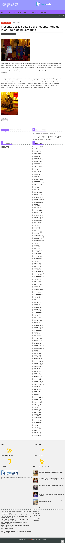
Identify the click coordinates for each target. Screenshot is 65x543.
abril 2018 (36, 283)
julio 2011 (36, 406)
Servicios (35, 12)
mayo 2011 (36, 409)
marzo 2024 (37, 173)
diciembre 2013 (37, 361)
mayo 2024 (36, 171)
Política (35, 515)
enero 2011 (36, 415)
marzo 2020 (37, 248)
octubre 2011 (37, 401)
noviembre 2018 (37, 273)
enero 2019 (36, 270)
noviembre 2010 (37, 419)
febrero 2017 (37, 304)
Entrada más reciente (6, 125)
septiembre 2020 (38, 240)
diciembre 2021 (37, 215)
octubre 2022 (37, 201)
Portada (35, 517)
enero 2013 (36, 378)
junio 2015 (36, 333)
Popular (12, 130)
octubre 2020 (37, 238)
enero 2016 (36, 324)
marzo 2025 (37, 155)
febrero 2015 (37, 340)
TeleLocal (35, 520)
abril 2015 (36, 337)
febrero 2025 (37, 156)
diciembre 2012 (37, 379)
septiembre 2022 (38, 202)
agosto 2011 (36, 404)
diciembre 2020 (37, 235)
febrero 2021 (37, 232)
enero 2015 (36, 342)
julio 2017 (36, 296)
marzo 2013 (36, 375)
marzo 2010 (36, 432)
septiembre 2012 (38, 384)
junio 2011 (36, 407)
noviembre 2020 (38, 237)
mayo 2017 (36, 299)
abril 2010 (36, 430)
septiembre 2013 (38, 366)
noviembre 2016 (37, 309)
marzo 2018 (36, 284)
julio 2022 (36, 204)
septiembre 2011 (38, 402)
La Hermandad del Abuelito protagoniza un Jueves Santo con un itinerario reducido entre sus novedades (51, 494)
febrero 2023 (37, 194)
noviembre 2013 (37, 363)
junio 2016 (36, 315)
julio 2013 (36, 368)
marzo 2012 (36, 393)
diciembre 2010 (37, 417)
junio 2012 (36, 388)
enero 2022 (36, 214)
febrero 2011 (37, 414)
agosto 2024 (37, 166)
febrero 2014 (37, 358)
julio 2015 (36, 332)
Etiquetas (19, 130)
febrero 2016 (37, 322)
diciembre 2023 (37, 178)
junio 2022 (36, 205)
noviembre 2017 (37, 291)
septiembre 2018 (38, 276)
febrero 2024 (37, 174)
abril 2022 (36, 209)
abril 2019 (36, 265)
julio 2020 (36, 242)
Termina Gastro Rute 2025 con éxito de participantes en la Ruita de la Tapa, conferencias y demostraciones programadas (15, 527)
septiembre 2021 (38, 220)
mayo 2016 (36, 317)
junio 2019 (36, 261)
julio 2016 (36, 314)
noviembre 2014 (38, 345)
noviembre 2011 (37, 399)
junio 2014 (36, 352)
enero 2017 (36, 306)
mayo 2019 (36, 263)
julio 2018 (36, 278)
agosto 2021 (37, 222)
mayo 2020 (36, 245)
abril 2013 (36, 373)
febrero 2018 (37, 286)
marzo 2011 (36, 412)
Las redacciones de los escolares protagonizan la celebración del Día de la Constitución (51, 479)
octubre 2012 (37, 383)
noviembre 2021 (37, 217)
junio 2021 (36, 225)
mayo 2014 (36, 353)
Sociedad (35, 518)
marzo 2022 (37, 210)
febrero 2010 (37, 434)
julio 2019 (36, 260)
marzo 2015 (36, 338)
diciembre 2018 (37, 271)
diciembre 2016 (37, 307)
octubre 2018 (37, 274)
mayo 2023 (36, 189)
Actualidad (5, 130)
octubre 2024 (37, 163)
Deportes (35, 513)
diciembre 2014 (37, 343)
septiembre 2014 (38, 348)
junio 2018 (36, 279)
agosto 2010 (37, 424)
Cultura (35, 511)
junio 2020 (36, 243)
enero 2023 (36, 196)
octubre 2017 (37, 292)
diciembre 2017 (37, 289)
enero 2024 (37, 176)
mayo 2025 (36, 151)
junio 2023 (36, 187)
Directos (26, 12)
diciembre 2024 (38, 160)
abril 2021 (36, 228)
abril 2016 (36, 319)
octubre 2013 (37, 365)
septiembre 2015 (38, 330)
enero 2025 (36, 158)
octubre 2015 (37, 329)
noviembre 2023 (38, 179)
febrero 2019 (37, 268)
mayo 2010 (36, 429)
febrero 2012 (37, 394)
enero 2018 (36, 288)
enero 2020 (36, 251)
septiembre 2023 (38, 183)
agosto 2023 (37, 184)
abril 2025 (36, 153)
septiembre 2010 (38, 422)
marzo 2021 (36, 230)
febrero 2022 (37, 212)
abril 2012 (36, 391)
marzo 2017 (36, 302)
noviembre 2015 (37, 327)
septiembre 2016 (38, 312)
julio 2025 (36, 148)
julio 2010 (36, 425)
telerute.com (29, 539)
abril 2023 (36, 191)
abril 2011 (36, 411)
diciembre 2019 (37, 253)
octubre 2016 (37, 310)
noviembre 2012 (37, 381)
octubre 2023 (37, 181)
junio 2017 (36, 297)
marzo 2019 (36, 266)
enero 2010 (36, 435)
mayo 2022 (36, 207)
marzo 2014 (36, 356)
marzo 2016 (36, 320)
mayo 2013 (36, 371)
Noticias (7, 12)
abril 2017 (36, 301)
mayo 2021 (36, 227)
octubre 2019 (37, 256)
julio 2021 (36, 224)
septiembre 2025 (38, 146)
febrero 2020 (37, 250)
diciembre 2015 (37, 325)
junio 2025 (36, 150)
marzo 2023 (37, 192)
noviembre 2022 (38, 199)
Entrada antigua (59, 125)
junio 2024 (36, 169)
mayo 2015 (36, 335)
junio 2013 (36, 370)
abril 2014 (36, 355)
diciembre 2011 (37, 397)
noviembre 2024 (38, 161)
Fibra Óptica (17, 12)
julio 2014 (36, 350)
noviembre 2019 (37, 255)
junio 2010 (36, 427)
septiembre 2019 (38, 258)
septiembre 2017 (38, 294)
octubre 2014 (37, 347)
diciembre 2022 (37, 197)
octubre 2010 (37, 420)
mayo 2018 (36, 281)
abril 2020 (36, 247)
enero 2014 (36, 360)
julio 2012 (36, 386)
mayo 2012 (36, 389)
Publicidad (43, 12)
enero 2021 (36, 233)
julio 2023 (36, 186)
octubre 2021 (37, 219)
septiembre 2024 (38, 165)
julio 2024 (36, 168)
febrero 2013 (37, 376)
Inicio (2, 15)
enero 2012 (36, 396)
